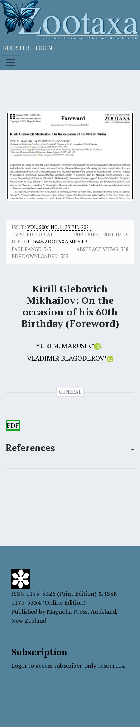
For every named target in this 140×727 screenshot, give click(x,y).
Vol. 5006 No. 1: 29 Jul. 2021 (59, 227)
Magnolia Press (67, 611)
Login (43, 47)
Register (16, 47)
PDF (13, 425)
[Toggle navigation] (10, 62)
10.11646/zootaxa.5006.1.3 (55, 241)
